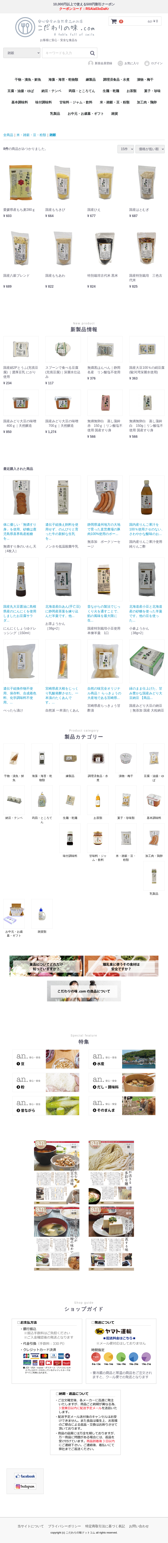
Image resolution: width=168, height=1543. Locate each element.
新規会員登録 (100, 63)
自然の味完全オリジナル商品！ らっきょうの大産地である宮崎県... (104, 693)
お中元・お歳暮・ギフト (86, 113)
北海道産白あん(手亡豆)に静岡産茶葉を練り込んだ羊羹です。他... (63, 611)
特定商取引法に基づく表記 (105, 1526)
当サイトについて (31, 1526)
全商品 (8, 135)
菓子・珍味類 (126, 802)
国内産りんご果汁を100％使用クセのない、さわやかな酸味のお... (146, 529)
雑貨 (114, 113)
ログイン (153, 63)
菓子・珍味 (152, 91)
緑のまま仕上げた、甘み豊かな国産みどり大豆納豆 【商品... (145, 693)
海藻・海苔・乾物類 (63, 79)
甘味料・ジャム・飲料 (75, 102)
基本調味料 (19, 102)
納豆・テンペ (51, 91)
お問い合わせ (139, 1526)
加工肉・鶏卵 (147, 102)
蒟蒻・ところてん (82, 91)
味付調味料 (43, 102)
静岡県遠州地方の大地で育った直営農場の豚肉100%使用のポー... (103, 529)
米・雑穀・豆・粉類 (114, 102)
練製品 (91, 79)
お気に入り (128, 63)
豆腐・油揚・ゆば (20, 91)
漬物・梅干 (145, 79)
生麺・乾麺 (111, 91)
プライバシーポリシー (64, 1526)
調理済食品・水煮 (116, 79)
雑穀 (52, 135)
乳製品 (55, 113)
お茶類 (131, 91)
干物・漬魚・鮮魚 (28, 79)
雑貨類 (42, 916)
